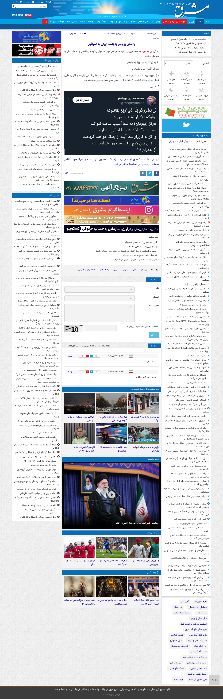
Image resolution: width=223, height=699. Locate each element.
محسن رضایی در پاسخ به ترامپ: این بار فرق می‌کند (187, 290)
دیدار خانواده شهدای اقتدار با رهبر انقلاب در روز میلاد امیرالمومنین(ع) (187, 162)
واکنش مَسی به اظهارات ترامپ (42, 109)
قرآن (134, 269)
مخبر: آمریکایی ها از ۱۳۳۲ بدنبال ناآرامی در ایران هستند (187, 322)
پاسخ (70, 356)
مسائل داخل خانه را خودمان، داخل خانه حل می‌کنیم (187, 278)
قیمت (206, 33)
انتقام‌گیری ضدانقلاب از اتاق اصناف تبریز (187, 156)
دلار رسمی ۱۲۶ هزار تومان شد (192, 52)
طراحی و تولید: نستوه (111, 694)
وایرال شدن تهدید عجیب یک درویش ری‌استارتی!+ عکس (191, 204)
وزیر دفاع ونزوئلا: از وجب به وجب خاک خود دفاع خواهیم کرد (37, 279)
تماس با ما (29, 2)
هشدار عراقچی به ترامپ (195, 284)
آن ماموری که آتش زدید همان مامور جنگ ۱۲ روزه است (187, 452)
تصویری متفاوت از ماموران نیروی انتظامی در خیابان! (187, 422)
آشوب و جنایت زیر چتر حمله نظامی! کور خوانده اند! (189, 369)
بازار (45, 21)
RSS (48, 2)
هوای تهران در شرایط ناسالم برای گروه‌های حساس (112, 419)
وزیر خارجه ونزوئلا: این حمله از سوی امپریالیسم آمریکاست (41, 364)
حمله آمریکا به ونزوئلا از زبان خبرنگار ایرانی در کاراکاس (36, 147)
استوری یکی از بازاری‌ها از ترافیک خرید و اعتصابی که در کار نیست (189, 505)
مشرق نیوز (185, 8)
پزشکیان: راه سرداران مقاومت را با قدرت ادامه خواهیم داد (186, 544)
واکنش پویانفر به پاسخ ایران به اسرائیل (112, 44)
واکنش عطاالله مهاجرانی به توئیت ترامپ (187, 296)
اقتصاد (82, 21)
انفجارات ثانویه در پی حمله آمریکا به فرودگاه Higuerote (37, 123)
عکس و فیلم (72, 21)
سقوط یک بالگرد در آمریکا (44, 432)
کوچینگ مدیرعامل (179, 646)
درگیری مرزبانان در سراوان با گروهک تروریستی (191, 177)
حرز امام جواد (200, 646)
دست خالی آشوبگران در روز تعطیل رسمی (187, 183)
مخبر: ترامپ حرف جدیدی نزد (192, 355)
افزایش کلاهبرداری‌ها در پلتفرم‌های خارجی (84, 449)
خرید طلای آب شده (198, 679)
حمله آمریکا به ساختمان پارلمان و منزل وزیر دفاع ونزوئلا (37, 115)
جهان (158, 21)
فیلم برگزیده (153, 459)
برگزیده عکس (153, 572)
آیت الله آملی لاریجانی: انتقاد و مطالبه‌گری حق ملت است (188, 445)
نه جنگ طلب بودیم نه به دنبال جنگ (140, 255)
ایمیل (156, 297)
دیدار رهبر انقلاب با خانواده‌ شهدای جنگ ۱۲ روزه (146, 602)
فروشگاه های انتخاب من (195, 657)
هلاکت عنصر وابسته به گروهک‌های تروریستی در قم (186, 259)
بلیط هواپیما (201, 601)
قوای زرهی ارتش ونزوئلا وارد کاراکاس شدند (36, 164)
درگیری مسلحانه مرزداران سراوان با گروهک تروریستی (188, 251)
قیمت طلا (178, 679)
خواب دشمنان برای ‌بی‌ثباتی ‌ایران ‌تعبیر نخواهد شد (189, 467)
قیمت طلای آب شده (197, 674)
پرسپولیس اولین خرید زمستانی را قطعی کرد (36, 70)
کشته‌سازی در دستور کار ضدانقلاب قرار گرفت (185, 210)
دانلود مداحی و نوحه (197, 640)
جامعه (90, 21)
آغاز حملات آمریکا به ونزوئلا (43, 141)
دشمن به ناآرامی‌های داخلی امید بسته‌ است (186, 382)
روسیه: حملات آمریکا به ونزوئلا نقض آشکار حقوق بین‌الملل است (37, 210)
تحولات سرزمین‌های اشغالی (174, 21)
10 (96, 356)
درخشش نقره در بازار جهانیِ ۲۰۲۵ (190, 47)
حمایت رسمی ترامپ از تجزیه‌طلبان (190, 230)
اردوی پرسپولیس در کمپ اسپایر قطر (80, 562)
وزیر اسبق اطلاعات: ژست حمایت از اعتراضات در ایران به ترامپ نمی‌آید (187, 338)
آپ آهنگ (178, 607)
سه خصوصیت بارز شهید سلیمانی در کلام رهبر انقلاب (38, 252)
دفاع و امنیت (129, 21)
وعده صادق (104, 269)
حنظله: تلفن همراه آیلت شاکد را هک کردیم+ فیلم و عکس (37, 407)
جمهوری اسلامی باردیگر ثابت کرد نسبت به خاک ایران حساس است (126, 251)
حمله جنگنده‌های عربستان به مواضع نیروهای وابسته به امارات (36, 483)
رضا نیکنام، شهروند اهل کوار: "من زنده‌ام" (187, 391)
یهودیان (144, 269)
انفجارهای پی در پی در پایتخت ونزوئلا (39, 505)
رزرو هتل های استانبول (196, 629)
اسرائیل (125, 269)
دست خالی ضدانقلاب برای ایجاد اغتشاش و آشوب (187, 529)
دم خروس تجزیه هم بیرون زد (192, 523)
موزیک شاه (202, 613)
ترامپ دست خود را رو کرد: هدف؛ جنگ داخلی (185, 416)
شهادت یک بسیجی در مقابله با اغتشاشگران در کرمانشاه (187, 266)
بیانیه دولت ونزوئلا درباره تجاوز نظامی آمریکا (35, 374)
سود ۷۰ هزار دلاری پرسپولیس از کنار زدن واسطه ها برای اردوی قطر (38, 178)
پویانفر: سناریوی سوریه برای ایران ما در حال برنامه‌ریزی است (187, 483)
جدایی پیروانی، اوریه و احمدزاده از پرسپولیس (143, 562)
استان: (205, 63)
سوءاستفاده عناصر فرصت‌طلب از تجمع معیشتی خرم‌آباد (189, 537)
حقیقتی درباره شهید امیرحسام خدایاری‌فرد (186, 565)
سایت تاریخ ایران (199, 618)
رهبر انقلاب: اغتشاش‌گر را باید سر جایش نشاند (188, 143)
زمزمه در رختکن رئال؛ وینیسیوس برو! (39, 370)
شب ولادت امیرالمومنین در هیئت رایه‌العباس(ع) (79, 602)
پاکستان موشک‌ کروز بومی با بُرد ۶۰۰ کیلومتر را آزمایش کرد (37, 349)
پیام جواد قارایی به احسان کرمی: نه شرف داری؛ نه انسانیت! (188, 224)
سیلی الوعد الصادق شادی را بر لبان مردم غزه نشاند (133, 259)
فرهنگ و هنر (101, 21)
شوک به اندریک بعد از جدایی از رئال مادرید (36, 489)
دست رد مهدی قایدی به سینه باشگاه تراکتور (36, 136)
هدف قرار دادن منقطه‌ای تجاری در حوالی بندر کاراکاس (36, 392)
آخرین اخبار (54, 195)
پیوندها (53, 21)
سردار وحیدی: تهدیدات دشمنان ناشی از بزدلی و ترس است (186, 552)
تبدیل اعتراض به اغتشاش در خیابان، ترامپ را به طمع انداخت (186, 361)
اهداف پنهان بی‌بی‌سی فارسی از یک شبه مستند (189, 410)
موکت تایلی (175, 663)
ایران (115, 269)
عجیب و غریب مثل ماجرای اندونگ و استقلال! (35, 246)
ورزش (191, 21)
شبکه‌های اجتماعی (145, 21)
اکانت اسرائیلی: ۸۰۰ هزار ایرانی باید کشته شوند (188, 216)
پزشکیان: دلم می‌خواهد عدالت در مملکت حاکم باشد (38, 307)
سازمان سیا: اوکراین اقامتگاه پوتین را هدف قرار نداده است (188, 513)
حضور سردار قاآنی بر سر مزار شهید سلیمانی (36, 386)
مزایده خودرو (176, 640)
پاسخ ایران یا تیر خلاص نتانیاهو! (142, 246)
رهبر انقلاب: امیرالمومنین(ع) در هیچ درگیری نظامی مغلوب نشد (37, 203)
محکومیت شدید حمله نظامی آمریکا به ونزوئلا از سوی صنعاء (36, 225)
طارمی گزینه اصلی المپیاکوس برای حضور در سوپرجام (37, 233)
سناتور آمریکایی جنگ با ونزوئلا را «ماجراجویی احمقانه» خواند (36, 334)
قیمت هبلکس (176, 635)
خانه (207, 21)
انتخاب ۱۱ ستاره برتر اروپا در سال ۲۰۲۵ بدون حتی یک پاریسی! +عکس (36, 400)
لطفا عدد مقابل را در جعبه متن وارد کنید (142, 326)
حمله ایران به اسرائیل (86, 269)
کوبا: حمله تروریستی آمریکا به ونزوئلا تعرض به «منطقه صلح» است (37, 380)
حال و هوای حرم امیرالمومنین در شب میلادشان (112, 602)
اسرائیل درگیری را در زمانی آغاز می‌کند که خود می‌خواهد (186, 490)
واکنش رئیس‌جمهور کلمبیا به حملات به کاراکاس (40, 439)
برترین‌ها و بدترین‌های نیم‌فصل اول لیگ (145, 449)
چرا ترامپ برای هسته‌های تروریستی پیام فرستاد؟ (188, 236)
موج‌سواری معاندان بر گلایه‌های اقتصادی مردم (189, 559)
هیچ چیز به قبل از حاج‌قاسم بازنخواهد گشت (185, 585)
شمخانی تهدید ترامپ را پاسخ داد (191, 400)
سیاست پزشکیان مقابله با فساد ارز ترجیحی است (187, 498)
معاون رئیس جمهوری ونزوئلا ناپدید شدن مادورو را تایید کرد (39, 218)
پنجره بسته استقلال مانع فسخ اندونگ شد (113, 562)
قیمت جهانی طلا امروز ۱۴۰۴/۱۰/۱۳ (40, 461)
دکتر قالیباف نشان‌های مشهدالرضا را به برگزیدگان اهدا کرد (189, 591)
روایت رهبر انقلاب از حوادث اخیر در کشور (136, 523)
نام (157, 288)
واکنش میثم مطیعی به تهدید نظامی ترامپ (186, 316)
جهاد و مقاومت (115, 21)
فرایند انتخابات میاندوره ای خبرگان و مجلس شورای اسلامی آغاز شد (187, 460)
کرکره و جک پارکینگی (197, 663)
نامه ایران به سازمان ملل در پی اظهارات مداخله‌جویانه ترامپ (189, 197)
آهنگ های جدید (176, 668)
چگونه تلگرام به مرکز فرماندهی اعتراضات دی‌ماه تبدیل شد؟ (188, 189)
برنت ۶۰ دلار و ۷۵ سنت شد (43, 465)
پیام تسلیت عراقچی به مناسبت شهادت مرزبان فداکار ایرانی (189, 475)
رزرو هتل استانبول (198, 635)
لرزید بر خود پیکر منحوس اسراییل (141, 242)
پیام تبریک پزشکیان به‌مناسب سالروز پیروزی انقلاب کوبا (187, 429)
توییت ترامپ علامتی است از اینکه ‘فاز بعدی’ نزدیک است (187, 349)
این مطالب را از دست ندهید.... (145, 389)
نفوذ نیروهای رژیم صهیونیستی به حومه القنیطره (39, 427)
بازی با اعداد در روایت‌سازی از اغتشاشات (113, 449)
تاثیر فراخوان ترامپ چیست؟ (193, 305)
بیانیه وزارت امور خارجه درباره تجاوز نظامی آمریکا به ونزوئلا (188, 170)
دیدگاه (61, 21)
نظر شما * (154, 306)
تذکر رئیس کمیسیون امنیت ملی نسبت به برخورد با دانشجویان (188, 579)
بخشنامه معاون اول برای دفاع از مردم (188, 39)
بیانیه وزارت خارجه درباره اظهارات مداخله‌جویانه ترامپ (192, 243)
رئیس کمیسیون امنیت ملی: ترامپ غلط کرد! (186, 272)
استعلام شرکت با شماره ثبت (193, 624)
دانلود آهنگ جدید (182, 613)
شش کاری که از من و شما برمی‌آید (190, 519)
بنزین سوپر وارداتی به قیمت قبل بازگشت (144, 419)
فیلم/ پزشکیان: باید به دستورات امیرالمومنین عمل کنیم (37, 241)
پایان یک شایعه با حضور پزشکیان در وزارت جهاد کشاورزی (188, 311)
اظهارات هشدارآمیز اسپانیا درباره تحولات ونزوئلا (39, 415)
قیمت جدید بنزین (198, 668)
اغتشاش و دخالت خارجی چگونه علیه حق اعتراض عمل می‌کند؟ (188, 376)
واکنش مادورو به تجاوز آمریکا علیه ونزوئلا (36, 421)
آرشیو (40, 2)
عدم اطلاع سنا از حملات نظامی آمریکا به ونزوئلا (39, 341)
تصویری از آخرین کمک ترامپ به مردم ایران (186, 395)
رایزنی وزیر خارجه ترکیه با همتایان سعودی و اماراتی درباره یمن (37, 295)
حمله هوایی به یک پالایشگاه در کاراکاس (38, 153)
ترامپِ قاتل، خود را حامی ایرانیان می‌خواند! (186, 387)
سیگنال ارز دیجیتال (198, 607)
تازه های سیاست (201, 135)
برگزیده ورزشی (152, 533)
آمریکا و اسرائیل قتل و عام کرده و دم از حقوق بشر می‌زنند (189, 150)
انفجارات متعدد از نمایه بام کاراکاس (39, 456)
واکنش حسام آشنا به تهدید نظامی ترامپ (187, 300)
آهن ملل (184, 601)
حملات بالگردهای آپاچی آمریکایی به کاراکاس (35, 452)
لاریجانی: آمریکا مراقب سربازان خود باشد (187, 404)
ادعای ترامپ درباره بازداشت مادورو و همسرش (41, 186)
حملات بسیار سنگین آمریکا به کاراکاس (81, 419)
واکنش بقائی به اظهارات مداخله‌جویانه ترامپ (185, 343)
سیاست (200, 21)
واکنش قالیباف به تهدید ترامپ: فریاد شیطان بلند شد (187, 330)
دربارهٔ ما (17, 2)
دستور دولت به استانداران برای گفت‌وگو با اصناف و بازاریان (188, 571)
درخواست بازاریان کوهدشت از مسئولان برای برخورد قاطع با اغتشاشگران (187, 437)
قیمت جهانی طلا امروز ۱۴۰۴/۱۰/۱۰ (190, 43)
